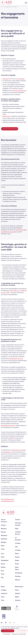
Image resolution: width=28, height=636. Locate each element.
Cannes (17, 519)
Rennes (17, 557)
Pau (2, 577)
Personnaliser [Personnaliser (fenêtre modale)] (6, 634)
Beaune (3, 532)
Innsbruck (4, 593)
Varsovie (18, 600)
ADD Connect (6, 116)
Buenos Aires (19, 586)
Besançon (4, 535)
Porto (3, 597)
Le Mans (18, 543)
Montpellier (5, 560)
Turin (3, 600)
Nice (2, 571)
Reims (17, 553)
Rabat (17, 597)
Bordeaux (4, 539)
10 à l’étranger (20, 78)
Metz (3, 557)
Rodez (17, 560)
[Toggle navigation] (26, 2)
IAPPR (11, 438)
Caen (3, 549)
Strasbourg (18, 573)
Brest (3, 545)
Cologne (4, 590)
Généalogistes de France (16, 358)
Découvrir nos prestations (9, 128)
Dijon (17, 528)
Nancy (3, 564)
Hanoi (17, 590)
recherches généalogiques (18, 90)
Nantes (3, 567)
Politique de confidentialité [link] (19, 634)
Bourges (4, 542)
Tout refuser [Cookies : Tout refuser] (21, 630)
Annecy (3, 525)
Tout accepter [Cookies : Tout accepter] (7, 630)
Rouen (17, 564)
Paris (3, 574)
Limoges (18, 550)
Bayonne (4, 528)
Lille (16, 547)
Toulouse (18, 576)
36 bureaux (6, 78)
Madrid (17, 593)
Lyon (2, 553)
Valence (17, 580)
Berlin (3, 586)
